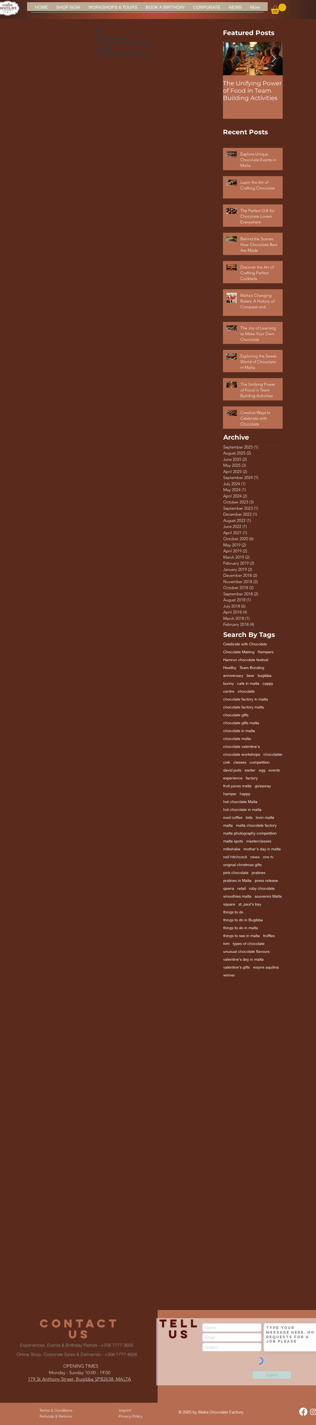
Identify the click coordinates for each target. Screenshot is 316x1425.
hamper (230, 793)
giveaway (263, 785)
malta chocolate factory (256, 825)
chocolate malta (237, 738)
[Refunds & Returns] (55, 1416)
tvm (226, 943)
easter (250, 770)
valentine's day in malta (243, 959)
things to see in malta (241, 935)
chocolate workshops (241, 754)
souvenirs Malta (268, 896)
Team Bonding (252, 667)
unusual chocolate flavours (246, 951)
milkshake (231, 849)
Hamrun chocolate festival (245, 659)
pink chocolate (235, 872)
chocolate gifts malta (241, 722)
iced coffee (232, 817)
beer (250, 675)
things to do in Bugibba (243, 919)
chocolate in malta (239, 730)
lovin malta (265, 817)
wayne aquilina (266, 967)
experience (232, 778)
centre (228, 691)
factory (252, 778)
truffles (269, 935)
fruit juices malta (237, 785)
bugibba (265, 675)
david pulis (232, 770)
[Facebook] (303, 1412)
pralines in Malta (237, 880)
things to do (233, 912)
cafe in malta (248, 683)
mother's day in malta (262, 849)
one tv (268, 856)
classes (239, 762)
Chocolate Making (238, 651)
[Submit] (271, 1375)
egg (262, 770)
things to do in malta (240, 927)
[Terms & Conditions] (56, 1410)
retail (241, 888)
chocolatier (273, 754)
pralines (258, 872)
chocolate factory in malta (245, 699)
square (229, 904)
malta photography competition (250, 833)
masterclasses (258, 841)
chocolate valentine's (241, 746)
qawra (228, 888)
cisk (226, 762)
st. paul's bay (249, 904)
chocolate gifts (235, 714)
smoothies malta (237, 896)
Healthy (229, 667)
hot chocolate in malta (242, 809)
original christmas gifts (242, 864)
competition (260, 762)
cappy (268, 683)
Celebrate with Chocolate (245, 644)
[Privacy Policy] (130, 1416)
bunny (228, 683)
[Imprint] (125, 1410)
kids (249, 817)
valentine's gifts (236, 967)
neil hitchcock (235, 856)
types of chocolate (248, 943)
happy (245, 793)
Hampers (265, 651)
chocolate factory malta (243, 707)
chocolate (246, 691)
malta (228, 825)
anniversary (233, 675)
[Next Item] (274, 58)
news (255, 856)
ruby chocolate (262, 888)
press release (266, 880)
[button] (278, 9)
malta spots (233, 841)
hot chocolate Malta (240, 801)
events (274, 770)
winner (229, 975)
